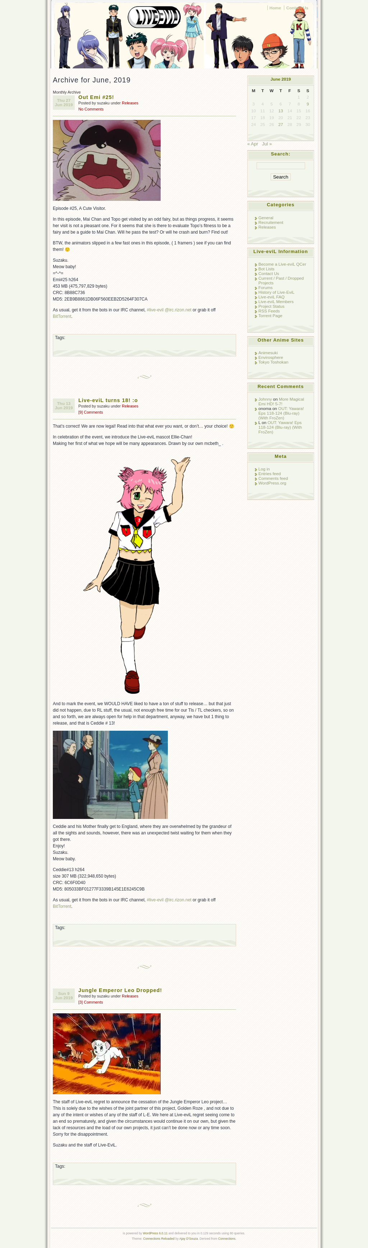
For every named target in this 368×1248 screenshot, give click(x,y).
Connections (226, 1238)
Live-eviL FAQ (271, 296)
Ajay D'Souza (188, 1238)
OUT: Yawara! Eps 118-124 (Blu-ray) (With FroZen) (281, 413)
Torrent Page (270, 315)
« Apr (252, 144)
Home (275, 7)
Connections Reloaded (158, 1238)
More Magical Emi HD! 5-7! (281, 401)
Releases (130, 103)
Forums (265, 287)
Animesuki (268, 352)
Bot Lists (266, 268)
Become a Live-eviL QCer (282, 264)
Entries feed (269, 473)
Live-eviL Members (276, 301)
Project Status (271, 306)
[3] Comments (90, 1002)
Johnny (265, 399)
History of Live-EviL (276, 292)
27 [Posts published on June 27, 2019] (281, 124)
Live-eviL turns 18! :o (108, 400)
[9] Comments (90, 412)
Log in (264, 469)
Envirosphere (270, 357)
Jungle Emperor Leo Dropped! (120, 990)
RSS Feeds (269, 310)
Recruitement (270, 222)
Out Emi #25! (96, 97)
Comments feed (273, 478)
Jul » (267, 144)
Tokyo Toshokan (273, 362)
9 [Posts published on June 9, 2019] (308, 104)
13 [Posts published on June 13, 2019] (281, 110)
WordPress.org (272, 483)
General (265, 217)
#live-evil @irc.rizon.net (169, 309)
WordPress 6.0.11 (155, 1233)
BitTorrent (62, 316)
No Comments (91, 109)
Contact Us (297, 7)
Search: (281, 154)
